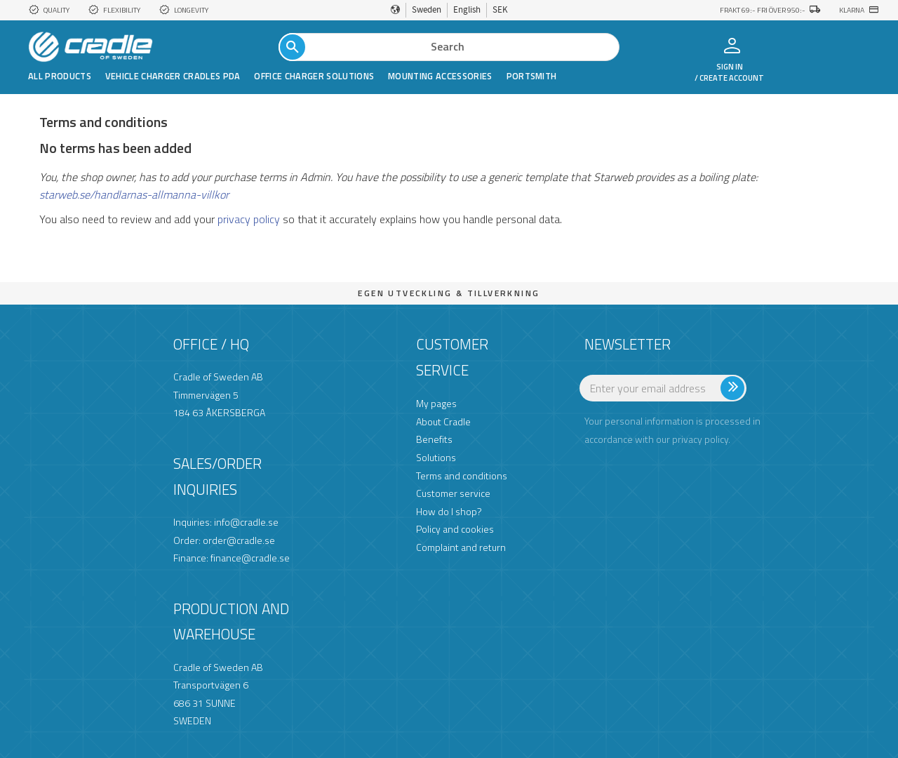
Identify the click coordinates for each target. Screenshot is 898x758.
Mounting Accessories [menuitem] (440, 76)
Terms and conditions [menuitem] (461, 475)
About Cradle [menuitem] (443, 421)
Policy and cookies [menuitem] (455, 528)
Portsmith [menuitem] (532, 76)
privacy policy (248, 219)
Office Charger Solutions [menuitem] (314, 76)
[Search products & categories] (449, 47)
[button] (826, 46)
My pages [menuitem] (436, 403)
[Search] (293, 47)
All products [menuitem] (59, 76)
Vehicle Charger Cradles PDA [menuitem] (173, 76)
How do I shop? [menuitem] (449, 511)
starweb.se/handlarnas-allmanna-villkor (134, 194)
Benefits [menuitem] (434, 439)
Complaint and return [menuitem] (461, 547)
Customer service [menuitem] (453, 493)
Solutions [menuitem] (436, 457)
